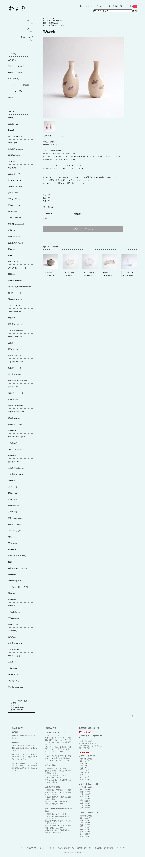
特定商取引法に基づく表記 (104, 848)
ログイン (102, 6)
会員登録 (114, 6)
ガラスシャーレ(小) (71, 272)
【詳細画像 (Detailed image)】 (53, 136)
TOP (44, 18)
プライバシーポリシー (48, 848)
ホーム (22, 848)
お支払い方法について (66, 848)
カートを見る (130, 6)
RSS (117, 848)
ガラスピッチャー (130, 272)
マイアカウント (88, 6)
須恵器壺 (48, 272)
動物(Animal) (53, 23)
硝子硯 (106, 272)
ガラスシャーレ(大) (91, 272)
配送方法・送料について (84, 848)
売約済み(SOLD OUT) (56, 25)
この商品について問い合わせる (83, 229)
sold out (51, 18)
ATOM (122, 848)
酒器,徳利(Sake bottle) (56, 21)
